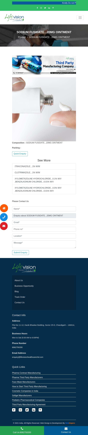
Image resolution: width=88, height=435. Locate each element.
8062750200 (17, 347)
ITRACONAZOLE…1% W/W (27, 166)
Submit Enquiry (20, 252)
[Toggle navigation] (80, 17)
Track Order (20, 297)
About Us (19, 280)
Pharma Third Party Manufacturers (27, 377)
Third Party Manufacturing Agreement (28, 404)
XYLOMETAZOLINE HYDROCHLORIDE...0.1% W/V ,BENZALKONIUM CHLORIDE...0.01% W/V (38, 180)
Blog (17, 291)
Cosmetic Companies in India (25, 391)
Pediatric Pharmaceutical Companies (28, 400)
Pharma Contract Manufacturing (26, 373)
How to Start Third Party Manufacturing (29, 386)
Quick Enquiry (20, 154)
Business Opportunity (24, 286)
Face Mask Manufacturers (23, 382)
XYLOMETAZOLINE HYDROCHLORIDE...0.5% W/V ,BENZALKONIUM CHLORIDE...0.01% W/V (38, 189)
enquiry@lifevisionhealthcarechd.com (27, 357)
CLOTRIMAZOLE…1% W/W (27, 172)
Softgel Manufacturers (22, 395)
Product (22, 37)
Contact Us (20, 302)
